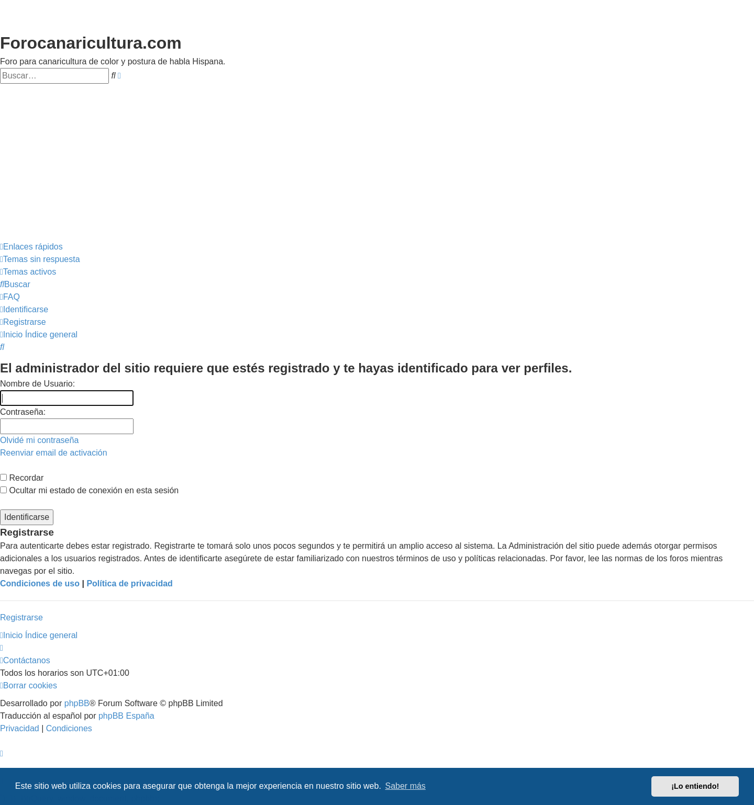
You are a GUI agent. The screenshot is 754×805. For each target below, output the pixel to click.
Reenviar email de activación (53, 452)
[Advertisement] (377, 162)
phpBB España (126, 715)
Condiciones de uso (40, 583)
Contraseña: (23, 411)
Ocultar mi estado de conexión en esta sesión (89, 490)
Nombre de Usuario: (37, 383)
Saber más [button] (405, 785)
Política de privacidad (129, 583)
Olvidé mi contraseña (39, 440)
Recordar (21, 477)
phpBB (77, 703)
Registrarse (21, 617)
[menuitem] (40, 259)
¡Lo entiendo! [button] (695, 786)
